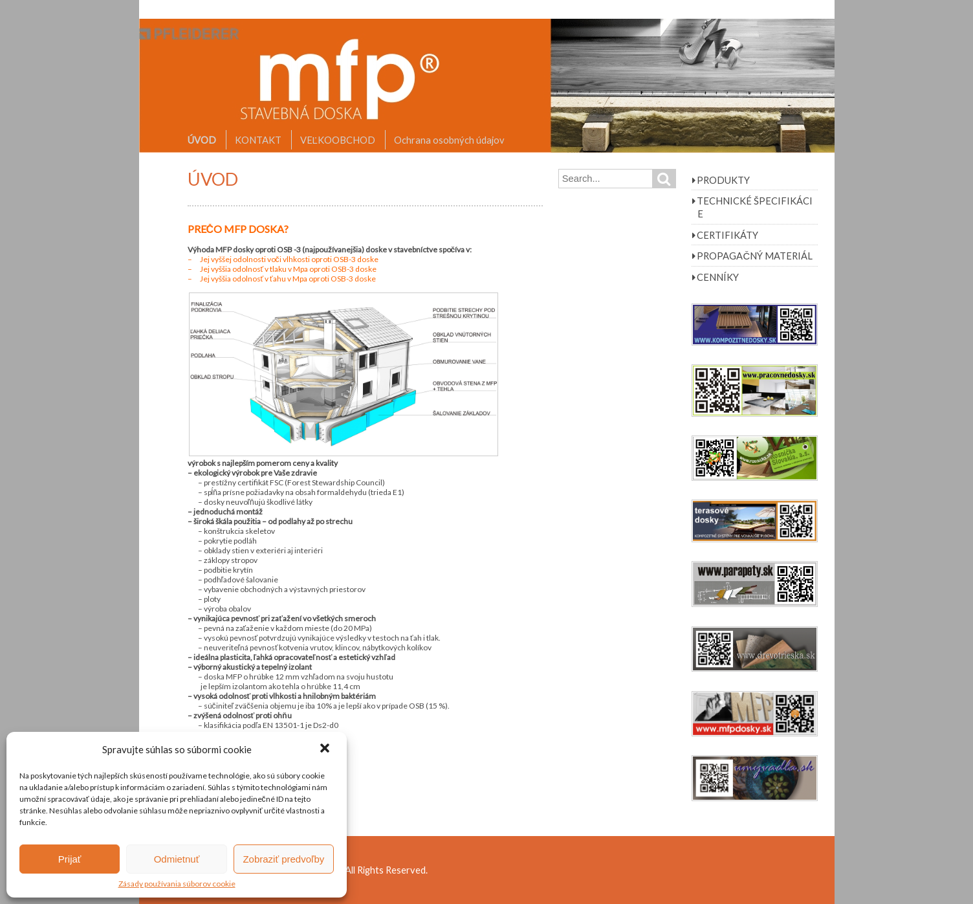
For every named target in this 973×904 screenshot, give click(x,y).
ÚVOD (202, 140)
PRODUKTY (723, 180)
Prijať (70, 859)
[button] (326, 749)
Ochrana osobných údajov (449, 140)
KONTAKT (258, 140)
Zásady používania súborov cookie (176, 884)
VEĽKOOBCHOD (337, 140)
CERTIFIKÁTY (727, 235)
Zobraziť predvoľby (283, 859)
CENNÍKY (718, 277)
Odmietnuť (177, 859)
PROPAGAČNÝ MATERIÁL (755, 255)
